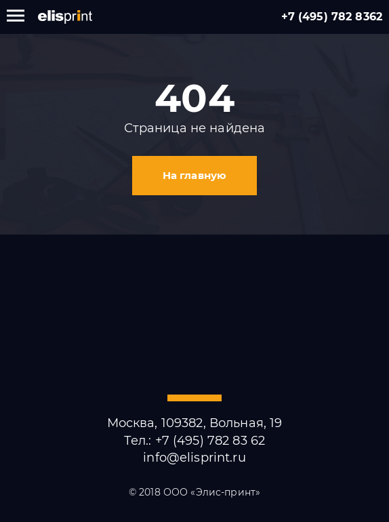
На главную (194, 175)
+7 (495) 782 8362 (331, 16)
